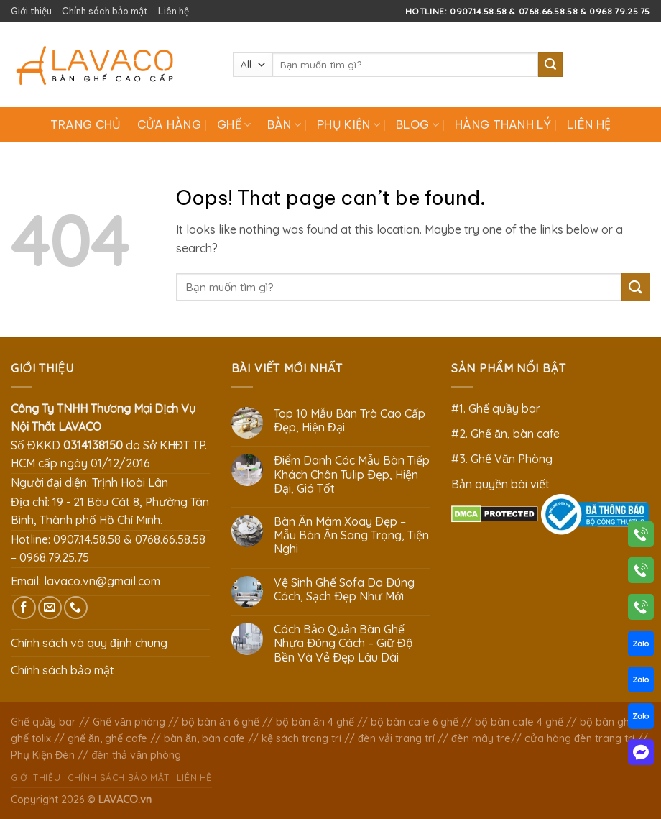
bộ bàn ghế (607, 721)
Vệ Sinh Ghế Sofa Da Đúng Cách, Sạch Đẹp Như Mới (344, 589)
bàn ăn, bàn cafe (204, 738)
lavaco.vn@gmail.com (102, 581)
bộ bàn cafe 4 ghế (519, 721)
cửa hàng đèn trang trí (579, 738)
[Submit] (550, 64)
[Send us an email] (50, 608)
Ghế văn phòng (129, 721)
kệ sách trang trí (301, 738)
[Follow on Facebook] (24, 608)
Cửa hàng (169, 124)
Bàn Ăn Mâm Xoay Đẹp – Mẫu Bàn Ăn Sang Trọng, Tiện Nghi (351, 535)
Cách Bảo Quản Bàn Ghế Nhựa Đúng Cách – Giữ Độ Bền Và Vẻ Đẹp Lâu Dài (343, 643)
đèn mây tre (481, 738)
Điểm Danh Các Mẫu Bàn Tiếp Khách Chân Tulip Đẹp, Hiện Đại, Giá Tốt (352, 474)
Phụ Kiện (348, 124)
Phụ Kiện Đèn (43, 755)
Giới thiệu (31, 11)
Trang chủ (85, 124)
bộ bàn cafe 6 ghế (414, 721)
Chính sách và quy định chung (89, 643)
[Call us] (76, 608)
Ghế (234, 124)
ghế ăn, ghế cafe (107, 738)
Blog (417, 124)
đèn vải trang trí (396, 738)
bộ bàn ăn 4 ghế (315, 721)
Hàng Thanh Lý (503, 124)
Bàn (284, 124)
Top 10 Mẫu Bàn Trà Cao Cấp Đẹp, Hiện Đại (349, 420)
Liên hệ (173, 11)
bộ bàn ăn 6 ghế (220, 721)
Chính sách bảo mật (105, 11)
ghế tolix (31, 738)
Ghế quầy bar (43, 721)
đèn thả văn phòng (136, 755)
